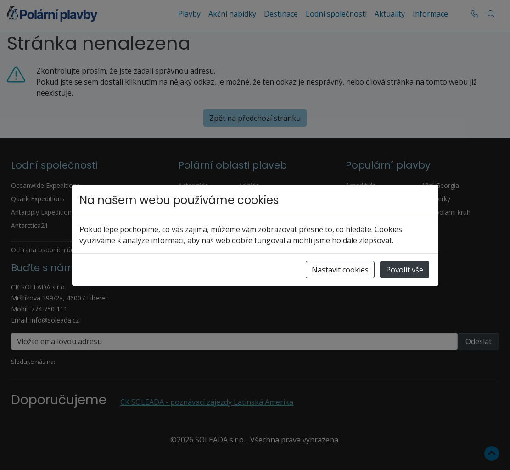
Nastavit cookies (340, 270)
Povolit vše (404, 270)
